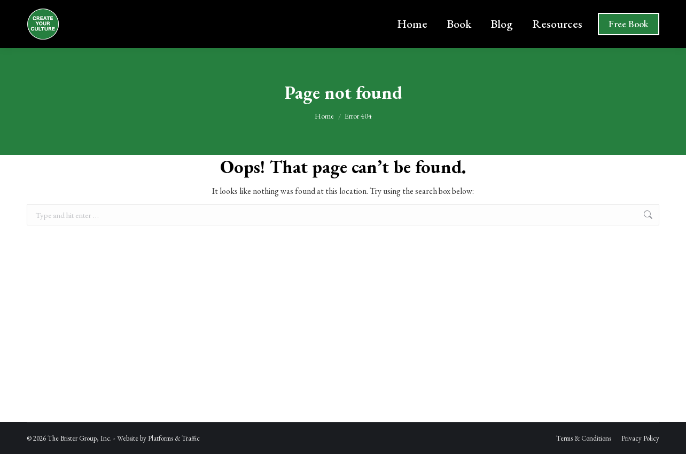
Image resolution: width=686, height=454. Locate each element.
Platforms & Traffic (174, 438)
